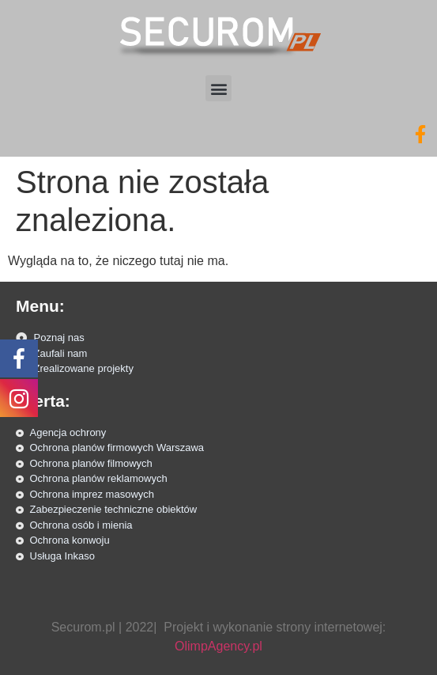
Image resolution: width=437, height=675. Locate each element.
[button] (218, 88)
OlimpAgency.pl (218, 646)
